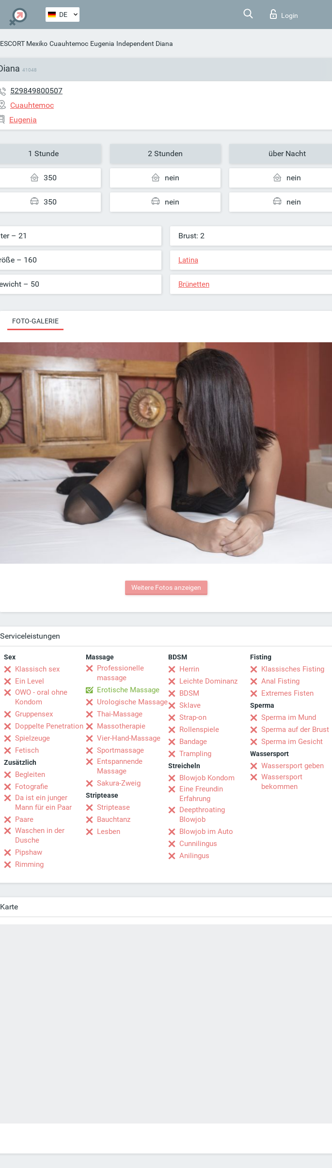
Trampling (195, 753)
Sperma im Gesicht (292, 741)
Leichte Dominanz (208, 681)
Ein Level (29, 681)
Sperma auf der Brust (295, 729)
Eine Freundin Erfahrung (201, 794)
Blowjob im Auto (206, 831)
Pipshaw (28, 852)
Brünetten (193, 284)
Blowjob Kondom (207, 778)
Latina (188, 260)
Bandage (193, 741)
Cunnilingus (198, 843)
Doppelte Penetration (49, 726)
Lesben (108, 831)
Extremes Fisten (287, 693)
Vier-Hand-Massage (128, 738)
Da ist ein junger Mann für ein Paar (43, 802)
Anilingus (194, 855)
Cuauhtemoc (68, 43)
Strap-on (192, 717)
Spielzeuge (32, 738)
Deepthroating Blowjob (202, 814)
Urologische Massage (132, 702)
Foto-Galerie (35, 321)
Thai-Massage (119, 714)
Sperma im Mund (288, 717)
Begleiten (30, 774)
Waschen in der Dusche (39, 835)
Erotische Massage (128, 690)
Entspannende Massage (119, 766)
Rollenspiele (199, 729)
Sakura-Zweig (119, 783)
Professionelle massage (120, 673)
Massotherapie (121, 726)
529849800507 (36, 90)
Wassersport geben (292, 765)
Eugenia (102, 43)
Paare (24, 819)
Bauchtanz (113, 819)
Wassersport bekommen (281, 782)
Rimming (29, 864)
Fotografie (31, 786)
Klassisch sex (37, 669)
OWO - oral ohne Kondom (41, 697)
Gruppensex (34, 714)
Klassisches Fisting (292, 669)
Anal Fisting (280, 681)
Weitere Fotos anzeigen (166, 587)
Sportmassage (120, 750)
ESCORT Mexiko (23, 43)
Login (284, 14)
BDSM (189, 693)
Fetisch (27, 750)
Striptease (113, 807)
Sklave (190, 705)
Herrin (189, 669)
